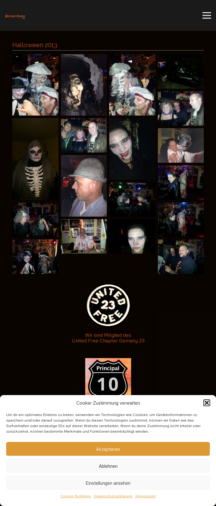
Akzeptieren (108, 449)
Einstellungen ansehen (108, 483)
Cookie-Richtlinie (75, 496)
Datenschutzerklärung (113, 496)
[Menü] (206, 15)
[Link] (15, 15)
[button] (207, 403)
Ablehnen (108, 466)
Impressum (145, 496)
